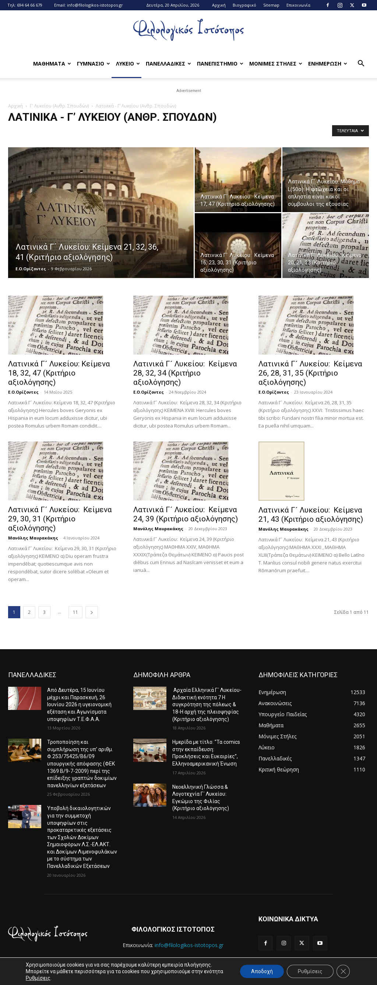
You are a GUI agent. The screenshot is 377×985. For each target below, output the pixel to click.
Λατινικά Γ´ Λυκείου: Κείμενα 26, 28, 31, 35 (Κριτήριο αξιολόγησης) (310, 373)
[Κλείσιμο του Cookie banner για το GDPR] (343, 971)
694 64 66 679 (29, 5)
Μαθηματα (52, 63)
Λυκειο (128, 63)
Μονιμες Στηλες (275, 63)
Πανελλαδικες (168, 63)
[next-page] (91, 612)
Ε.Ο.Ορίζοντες (30, 268)
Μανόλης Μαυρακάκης (33, 538)
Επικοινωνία (298, 5)
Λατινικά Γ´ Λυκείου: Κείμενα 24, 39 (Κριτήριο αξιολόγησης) (185, 514)
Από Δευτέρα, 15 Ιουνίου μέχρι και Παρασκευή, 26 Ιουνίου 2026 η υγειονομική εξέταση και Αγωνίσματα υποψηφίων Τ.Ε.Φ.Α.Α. (79, 704)
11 (75, 612)
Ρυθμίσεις (38, 978)
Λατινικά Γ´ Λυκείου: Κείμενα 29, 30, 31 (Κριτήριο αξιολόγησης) (60, 518)
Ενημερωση (327, 63)
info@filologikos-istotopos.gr (95, 5)
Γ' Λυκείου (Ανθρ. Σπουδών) (59, 106)
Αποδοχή (262, 971)
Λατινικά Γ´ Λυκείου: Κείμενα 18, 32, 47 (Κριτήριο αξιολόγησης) (59, 373)
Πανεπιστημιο (220, 63)
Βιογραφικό (244, 5)
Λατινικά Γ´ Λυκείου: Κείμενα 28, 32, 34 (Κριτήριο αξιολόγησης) (185, 373)
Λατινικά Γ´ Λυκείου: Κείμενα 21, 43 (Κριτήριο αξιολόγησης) (310, 515)
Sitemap (271, 5)
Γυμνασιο (93, 63)
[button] (361, 64)
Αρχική (219, 5)
